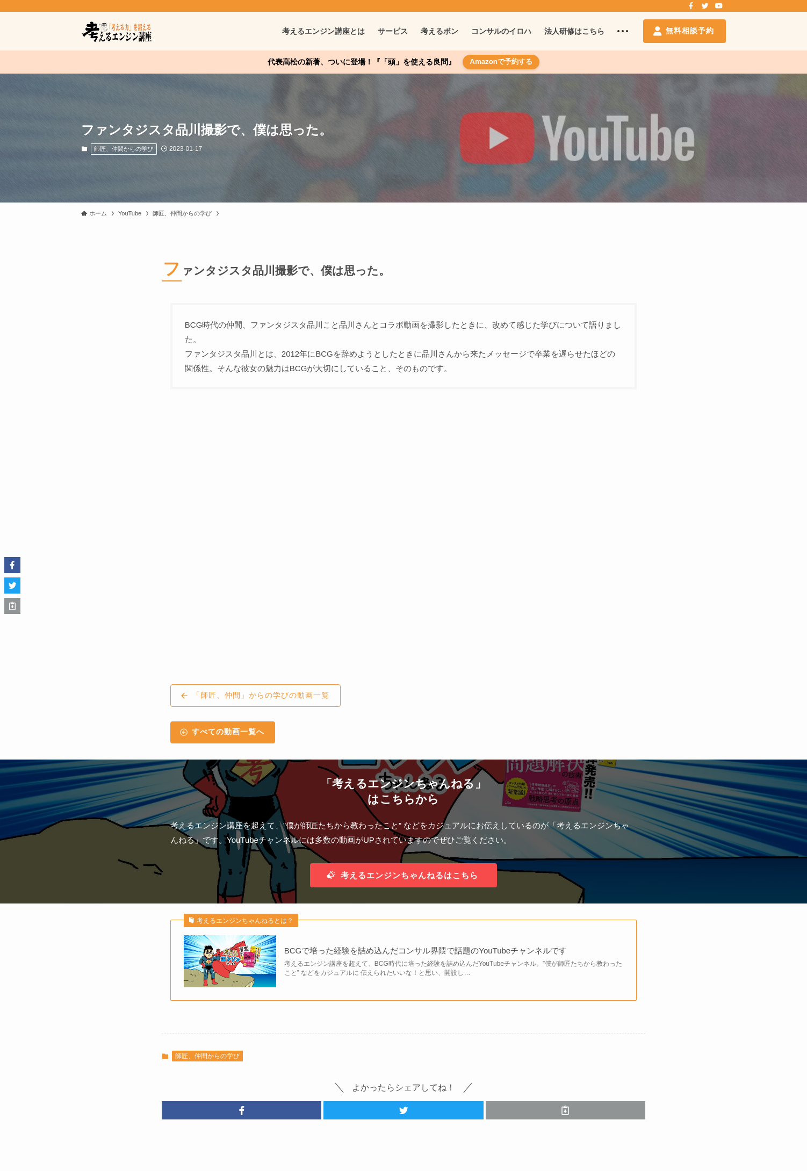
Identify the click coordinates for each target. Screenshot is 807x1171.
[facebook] (691, 6)
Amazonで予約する (501, 61)
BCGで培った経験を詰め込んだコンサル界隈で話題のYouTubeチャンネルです (425, 950)
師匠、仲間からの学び (123, 149)
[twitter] (705, 6)
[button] (241, 1110)
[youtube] (719, 6)
